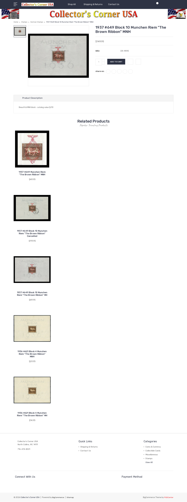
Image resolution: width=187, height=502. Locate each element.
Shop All (73, 4)
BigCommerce (58, 497)
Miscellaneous (151, 455)
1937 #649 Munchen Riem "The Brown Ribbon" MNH (32, 173)
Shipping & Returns (93, 4)
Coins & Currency (153, 447)
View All (149, 462)
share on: (99, 71)
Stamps (148, 459)
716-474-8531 (24, 449)
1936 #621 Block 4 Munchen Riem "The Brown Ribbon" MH (32, 414)
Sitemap (70, 497)
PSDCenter (168, 497)
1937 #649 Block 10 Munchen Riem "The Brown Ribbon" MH (32, 294)
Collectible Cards (152, 451)
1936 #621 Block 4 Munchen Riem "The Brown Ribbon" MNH (32, 354)
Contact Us (113, 4)
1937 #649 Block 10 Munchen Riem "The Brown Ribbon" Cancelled (32, 234)
